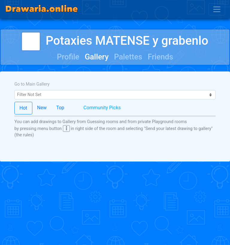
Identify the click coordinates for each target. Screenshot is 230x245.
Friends (160, 56)
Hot (23, 108)
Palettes (128, 56)
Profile (68, 56)
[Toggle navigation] (216, 9)
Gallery (97, 56)
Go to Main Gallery (31, 84)
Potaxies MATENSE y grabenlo (115, 41)
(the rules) (24, 135)
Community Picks (102, 107)
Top (60, 107)
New (42, 107)
